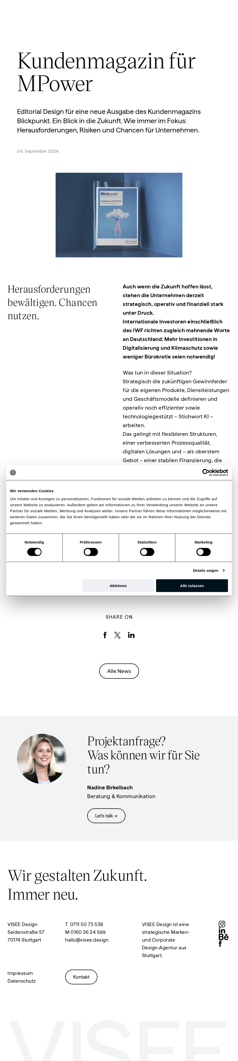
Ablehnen (118, 585)
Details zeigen (205, 570)
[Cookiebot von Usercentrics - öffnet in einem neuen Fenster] (206, 472)
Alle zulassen (192, 585)
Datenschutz (22, 981)
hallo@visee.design (86, 940)
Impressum (20, 973)
